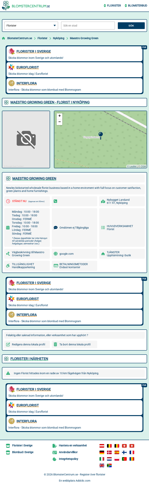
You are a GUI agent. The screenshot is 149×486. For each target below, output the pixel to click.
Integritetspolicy (68, 458)
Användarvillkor (68, 452)
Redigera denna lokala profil (28, 344)
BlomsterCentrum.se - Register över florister (79, 474)
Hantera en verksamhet (73, 445)
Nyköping (58, 38)
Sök (131, 25)
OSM (143, 166)
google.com (66, 253)
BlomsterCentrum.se (19, 38)
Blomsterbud (137, 5)
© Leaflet (131, 166)
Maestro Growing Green (84, 38)
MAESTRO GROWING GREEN (34, 179)
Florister (114, 5)
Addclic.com (83, 480)
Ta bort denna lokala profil (74, 344)
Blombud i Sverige (22, 452)
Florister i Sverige (22, 445)
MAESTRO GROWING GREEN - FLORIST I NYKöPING (50, 102)
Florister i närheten (29, 359)
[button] (100, 136)
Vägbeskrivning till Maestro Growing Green (28, 254)
